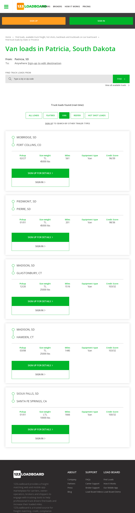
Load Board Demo (112, 446)
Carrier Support (92, 438)
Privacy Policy (40, 504)
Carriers (45, 6)
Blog (70, 446)
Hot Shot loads (97, 115)
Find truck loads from (18, 72)
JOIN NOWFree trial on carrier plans (113, 7)
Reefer (77, 115)
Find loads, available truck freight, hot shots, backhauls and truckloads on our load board (56, 37)
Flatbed (50, 115)
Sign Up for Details (39, 173)
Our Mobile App (111, 442)
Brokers (57, 6)
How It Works (72, 6)
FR (17, 507)
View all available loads (115, 85)
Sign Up (34, 20)
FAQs (88, 434)
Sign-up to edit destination (44, 63)
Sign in (101, 20)
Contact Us (97, 504)
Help (73, 504)
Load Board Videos (94, 446)
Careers (83, 504)
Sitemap (111, 504)
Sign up (49, 123)
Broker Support (93, 442)
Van (64, 115)
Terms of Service (21, 504)
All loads (34, 115)
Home (8, 37)
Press (70, 442)
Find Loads (109, 434)
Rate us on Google (31, 507)
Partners (71, 438)
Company (72, 434)
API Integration (59, 504)
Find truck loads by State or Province (22, 39)
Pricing (86, 6)
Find (119, 79)
